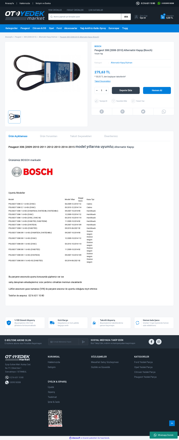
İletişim (52, 367)
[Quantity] (101, 90)
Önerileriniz (111, 136)
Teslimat (52, 397)
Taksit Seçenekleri (103, 81)
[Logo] (25, 15)
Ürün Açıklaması (18, 136)
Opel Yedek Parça (143, 367)
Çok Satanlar (96, 10)
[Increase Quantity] (106, 90)
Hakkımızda (25, 3)
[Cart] (167, 17)
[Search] (89, 16)
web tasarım (48, 428)
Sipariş (51, 392)
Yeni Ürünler (55, 10)
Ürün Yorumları (48, 136)
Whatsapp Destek (163, 435)
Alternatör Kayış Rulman (121, 63)
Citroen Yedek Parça (144, 372)
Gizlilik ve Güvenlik (100, 367)
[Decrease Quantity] (97, 90)
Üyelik (51, 387)
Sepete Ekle (125, 90)
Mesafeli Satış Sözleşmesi (105, 362)
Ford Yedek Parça (143, 362)
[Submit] (83, 342)
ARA (126, 17)
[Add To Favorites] (119, 101)
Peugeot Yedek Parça (145, 377)
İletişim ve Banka (43, 3)
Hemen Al (157, 90)
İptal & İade (54, 401)
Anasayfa (9, 3)
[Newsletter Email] (63, 342)
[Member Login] (141, 17)
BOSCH (98, 46)
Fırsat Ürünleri (75, 10)
